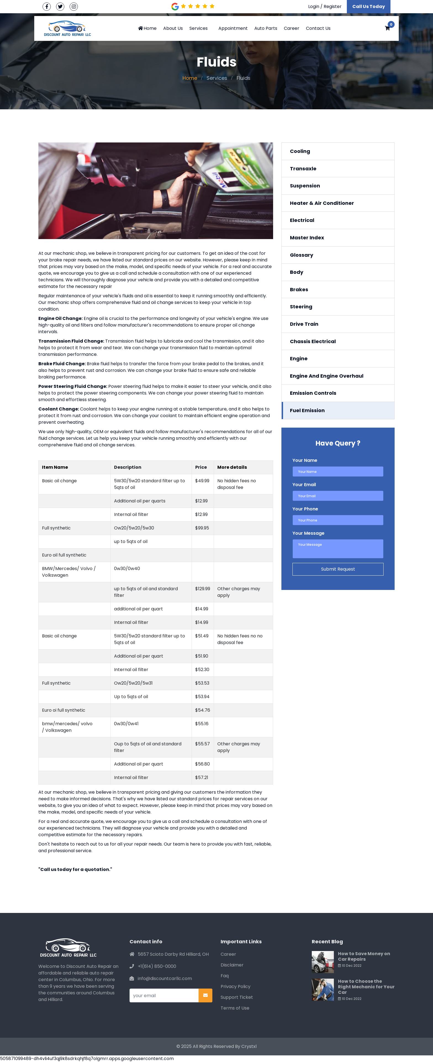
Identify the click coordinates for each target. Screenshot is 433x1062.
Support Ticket (237, 997)
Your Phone (305, 509)
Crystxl (249, 1046)
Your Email (304, 484)
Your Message (308, 533)
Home (147, 28)
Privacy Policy (235, 986)
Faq (225, 976)
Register (333, 6)
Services (198, 28)
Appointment (233, 28)
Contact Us (318, 28)
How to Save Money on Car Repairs (364, 956)
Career (291, 28)
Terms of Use (235, 1008)
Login (313, 6)
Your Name (304, 460)
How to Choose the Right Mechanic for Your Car (366, 986)
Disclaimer (232, 965)
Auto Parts (265, 28)
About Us (173, 28)
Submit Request (338, 569)
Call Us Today (368, 6)
